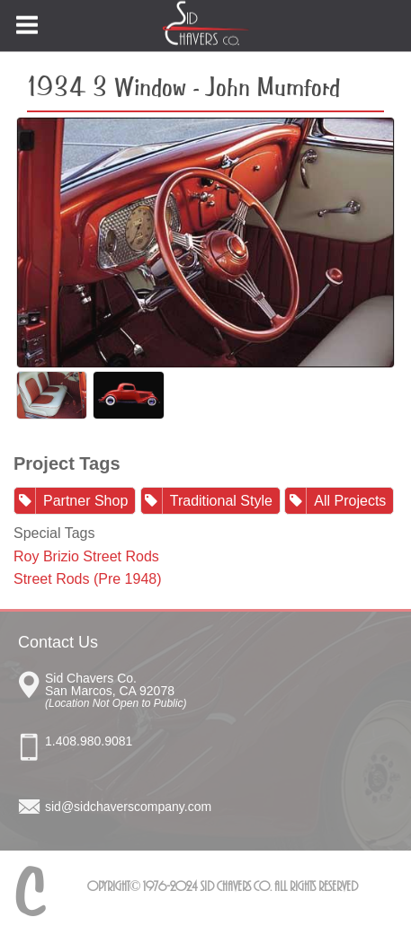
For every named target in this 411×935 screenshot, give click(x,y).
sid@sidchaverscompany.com (128, 806)
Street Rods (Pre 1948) (87, 579)
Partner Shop (85, 500)
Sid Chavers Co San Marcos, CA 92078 (219, 688)
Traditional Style (221, 500)
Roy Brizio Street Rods (86, 556)
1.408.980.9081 (88, 741)
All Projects (350, 500)
